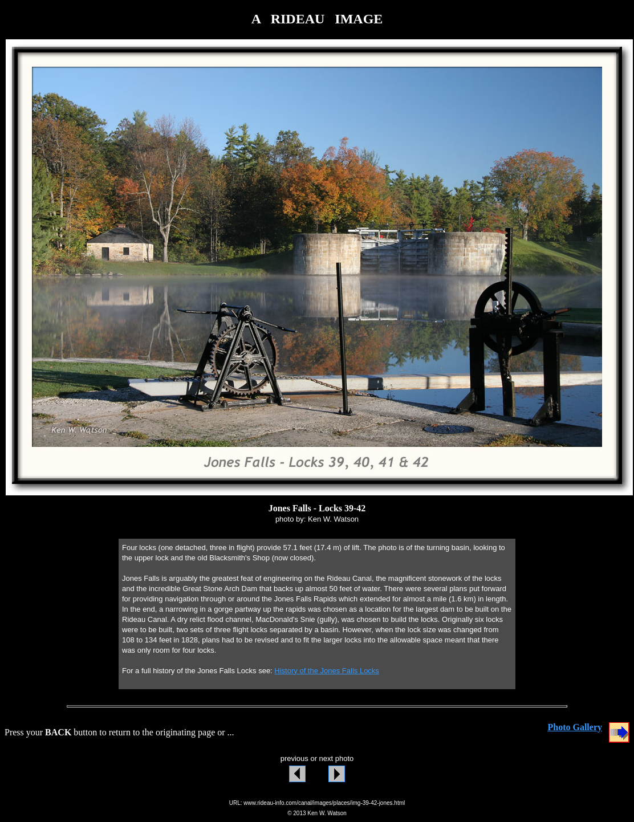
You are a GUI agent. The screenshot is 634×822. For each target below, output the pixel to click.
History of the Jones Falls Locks (326, 670)
